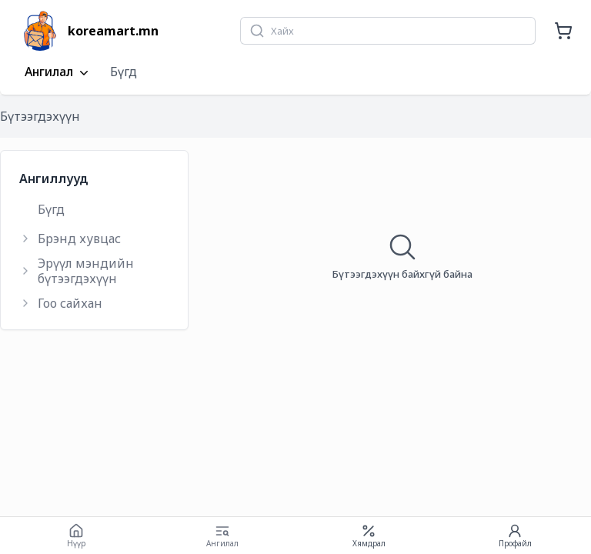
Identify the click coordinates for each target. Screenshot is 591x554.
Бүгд (123, 71)
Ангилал (58, 72)
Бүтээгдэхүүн (40, 116)
